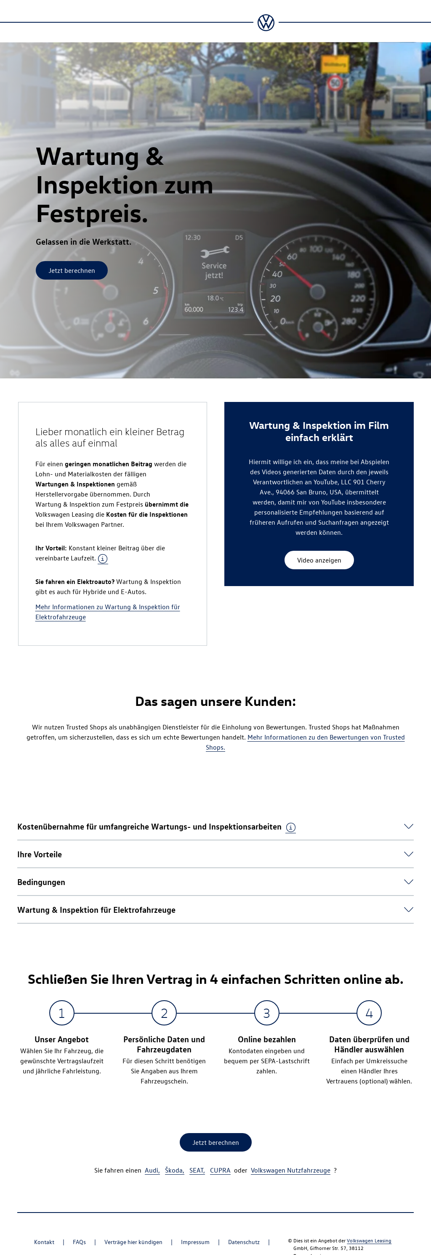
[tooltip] (103, 558)
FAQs (79, 1242)
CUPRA (220, 1170)
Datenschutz (244, 1242)
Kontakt (44, 1242)
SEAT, (197, 1170)
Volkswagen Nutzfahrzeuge (290, 1170)
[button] (156, 826)
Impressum (195, 1242)
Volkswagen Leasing (369, 1240)
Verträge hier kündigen (133, 1242)
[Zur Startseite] (266, 22)
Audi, (152, 1170)
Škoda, (174, 1170)
